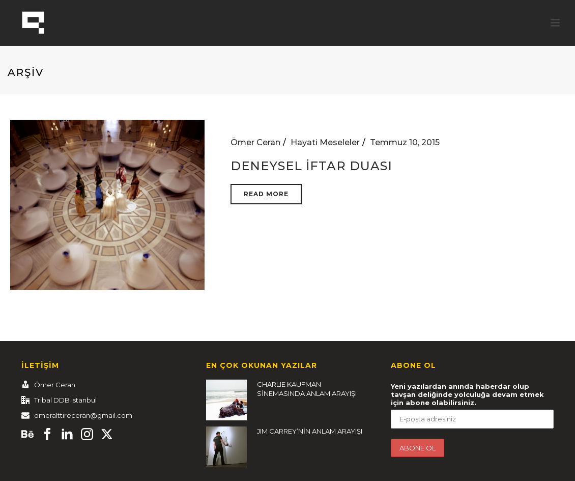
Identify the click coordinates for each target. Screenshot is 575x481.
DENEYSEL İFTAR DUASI (311, 165)
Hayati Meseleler (325, 142)
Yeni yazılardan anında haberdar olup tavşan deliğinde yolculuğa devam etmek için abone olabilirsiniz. (467, 394)
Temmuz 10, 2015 (405, 142)
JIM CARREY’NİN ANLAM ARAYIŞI (309, 431)
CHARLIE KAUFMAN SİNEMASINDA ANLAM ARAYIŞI (307, 388)
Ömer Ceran (255, 142)
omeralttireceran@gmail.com (83, 415)
